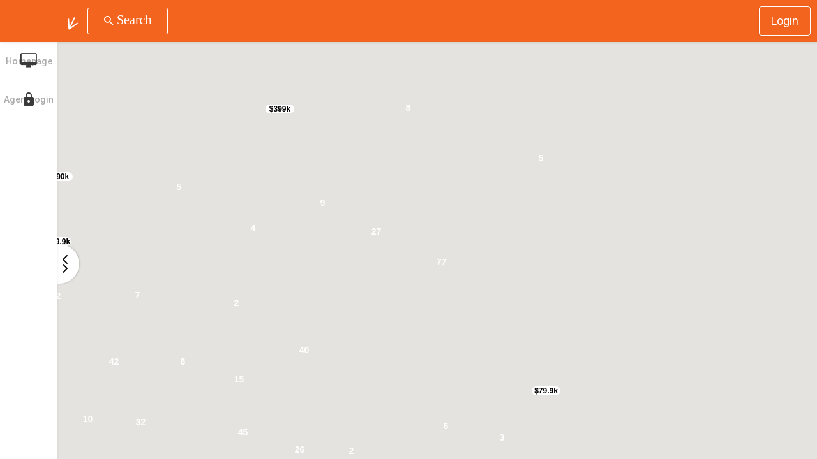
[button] (72, 21)
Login (784, 20)
